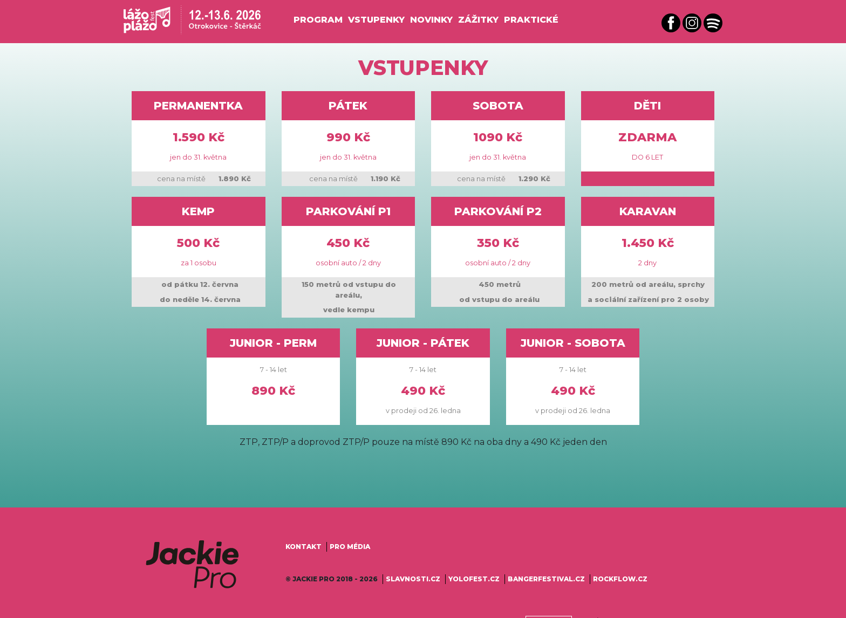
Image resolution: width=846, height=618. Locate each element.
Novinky (431, 20)
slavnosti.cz (413, 579)
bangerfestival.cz (546, 579)
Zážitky (478, 20)
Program (318, 20)
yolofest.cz (474, 579)
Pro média (350, 547)
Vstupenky (376, 20)
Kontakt (303, 547)
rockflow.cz (620, 579)
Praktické (531, 20)
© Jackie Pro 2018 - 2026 (331, 579)
